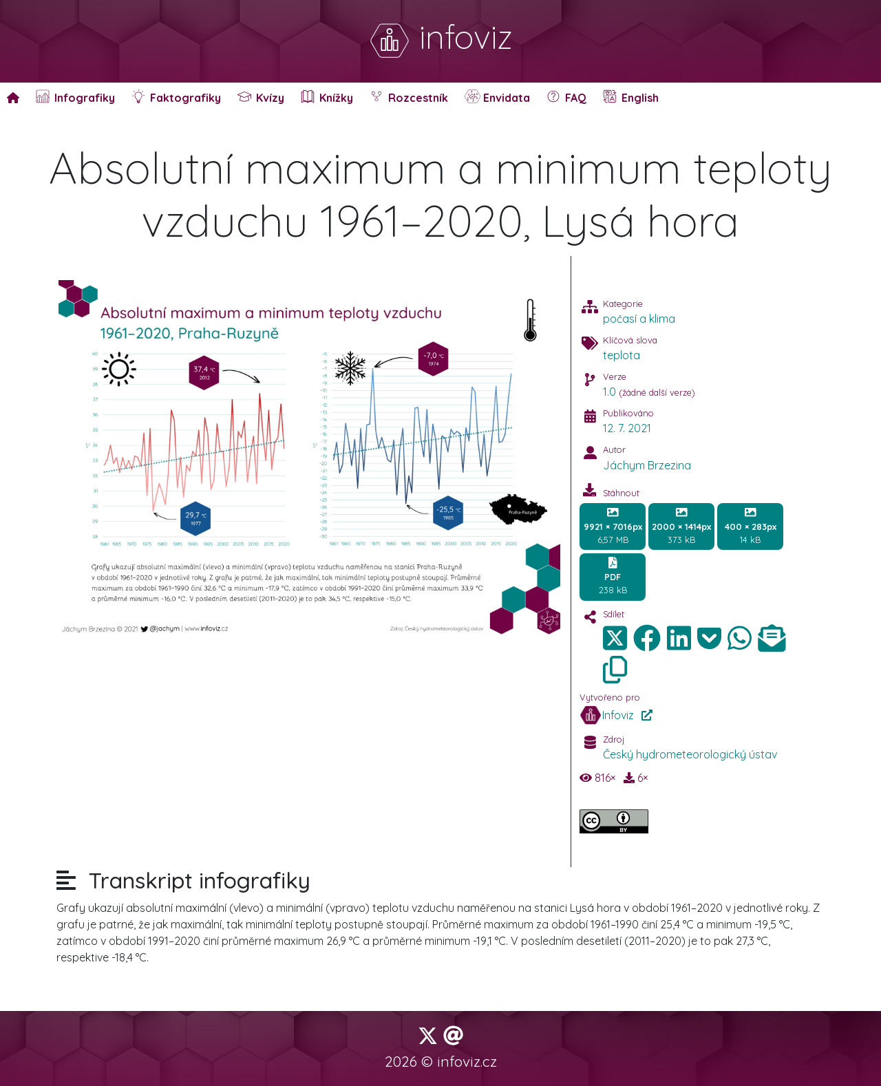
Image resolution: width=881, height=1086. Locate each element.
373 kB (681, 526)
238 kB (613, 576)
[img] (647, 638)
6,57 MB (613, 526)
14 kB (750, 526)
